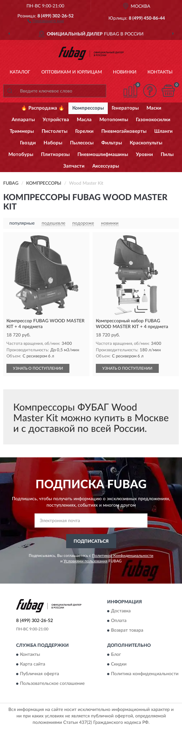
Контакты (160, 72)
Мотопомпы (113, 119)
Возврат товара (127, 630)
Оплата (118, 620)
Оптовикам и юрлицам (71, 72)
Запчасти (74, 166)
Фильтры (111, 143)
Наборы (53, 143)
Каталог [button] (20, 72)
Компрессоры (88, 108)
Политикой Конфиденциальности (122, 556)
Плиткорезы (55, 154)
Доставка (121, 611)
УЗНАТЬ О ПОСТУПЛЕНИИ (38, 368)
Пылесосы (82, 143)
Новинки (124, 72)
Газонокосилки (153, 119)
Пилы (167, 154)
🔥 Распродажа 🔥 (43, 108)
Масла (84, 119)
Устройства (56, 119)
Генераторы (125, 108)
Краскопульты (146, 143)
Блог (116, 655)
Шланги (163, 131)
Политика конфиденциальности (144, 674)
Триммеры (22, 131)
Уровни (144, 154)
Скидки (118, 664)
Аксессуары (105, 166)
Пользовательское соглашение (52, 684)
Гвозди (28, 143)
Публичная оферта (39, 674)
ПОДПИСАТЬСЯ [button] (91, 541)
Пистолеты (54, 131)
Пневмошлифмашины (102, 154)
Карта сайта (32, 664)
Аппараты (23, 119)
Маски (154, 108)
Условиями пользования (85, 561)
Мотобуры (20, 154)
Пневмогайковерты (124, 131)
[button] (45, 21)
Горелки (84, 131)
